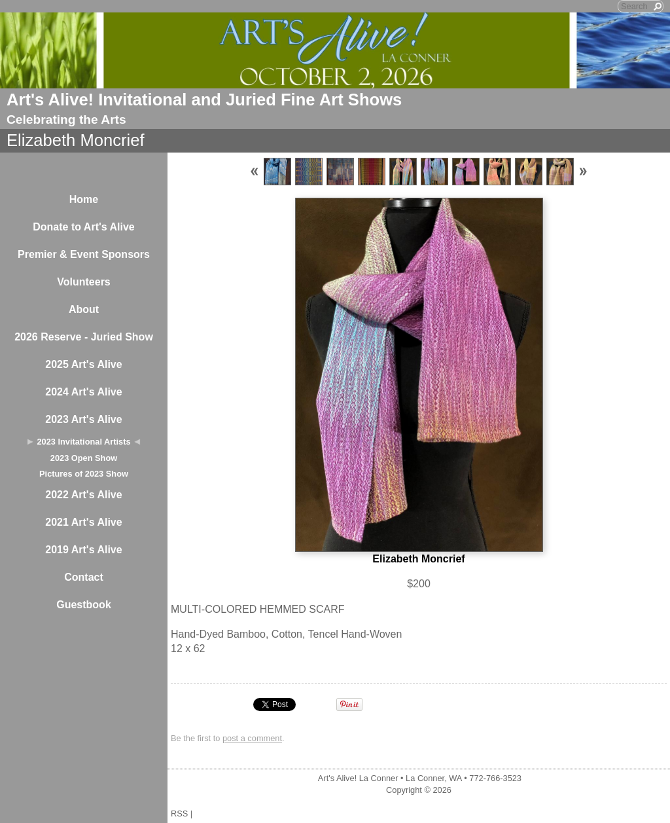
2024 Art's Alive (83, 391)
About (84, 309)
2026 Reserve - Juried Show (83, 336)
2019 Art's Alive (83, 549)
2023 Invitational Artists (83, 442)
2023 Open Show (83, 458)
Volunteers (84, 281)
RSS (179, 813)
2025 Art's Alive (83, 364)
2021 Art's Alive (83, 522)
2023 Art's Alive (83, 419)
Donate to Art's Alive (84, 226)
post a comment (252, 738)
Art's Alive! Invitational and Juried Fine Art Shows (204, 99)
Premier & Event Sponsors (84, 254)
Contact (83, 577)
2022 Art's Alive (83, 494)
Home (83, 199)
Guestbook (83, 604)
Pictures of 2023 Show (83, 474)
